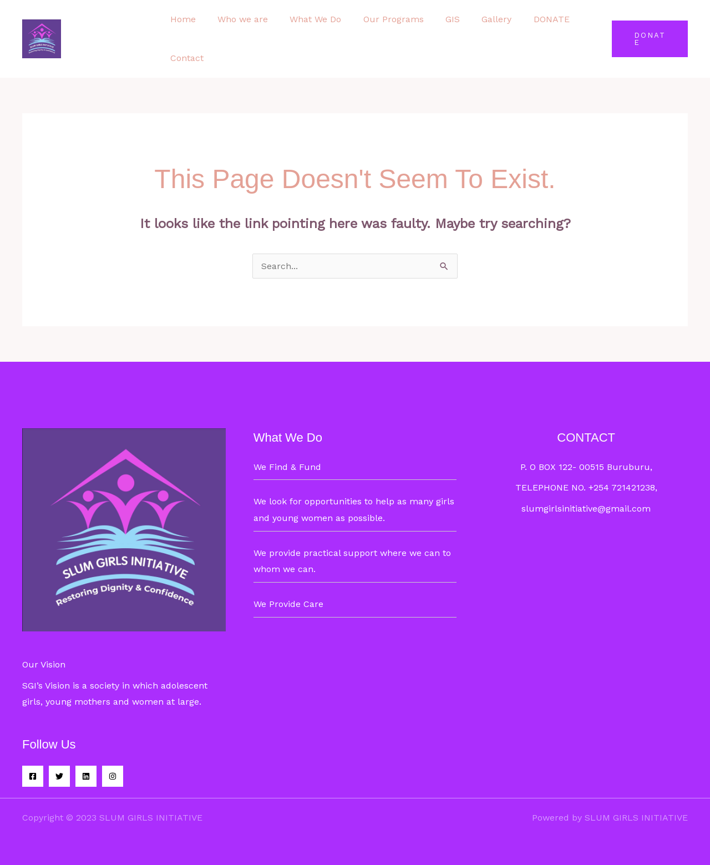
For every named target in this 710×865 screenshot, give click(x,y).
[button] (647, 39)
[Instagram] (112, 776)
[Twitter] (59, 776)
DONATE (525, 19)
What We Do (305, 19)
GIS (434, 19)
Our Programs (379, 19)
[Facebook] (32, 776)
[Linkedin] (86, 776)
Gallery (474, 19)
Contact (184, 58)
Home (181, 19)
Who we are (236, 19)
